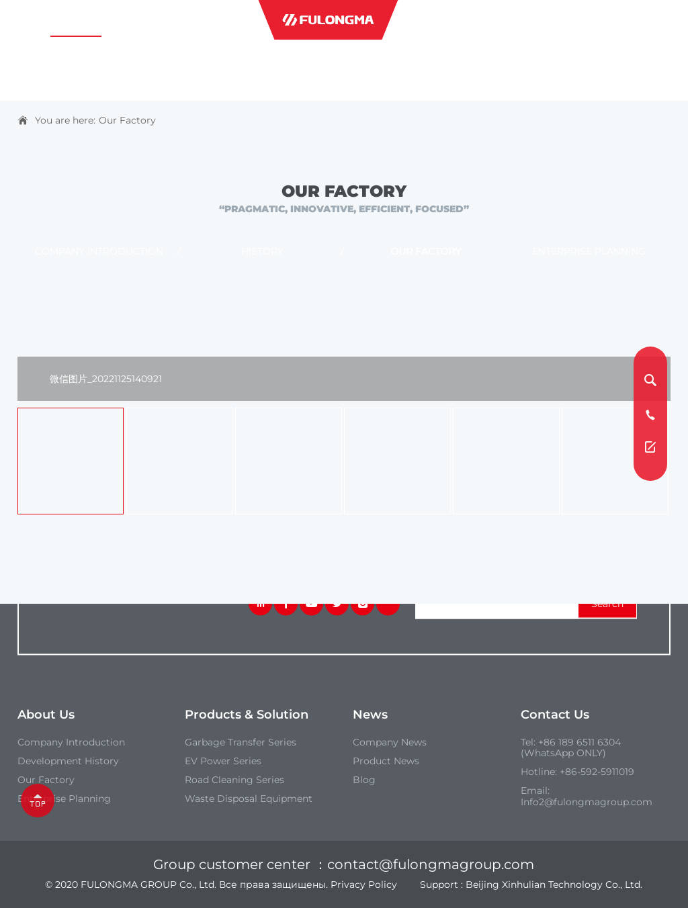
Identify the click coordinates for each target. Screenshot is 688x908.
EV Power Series (223, 761)
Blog (364, 780)
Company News (390, 742)
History (262, 252)
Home (32, 20)
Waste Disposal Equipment (248, 799)
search (607, 604)
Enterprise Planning (589, 252)
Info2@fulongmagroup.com (586, 802)
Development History (68, 761)
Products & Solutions (166, 20)
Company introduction (99, 252)
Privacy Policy (364, 884)
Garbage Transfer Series (240, 742)
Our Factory (127, 120)
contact (595, 20)
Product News (386, 761)
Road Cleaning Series (234, 780)
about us (75, 20)
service (522, 20)
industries (443, 20)
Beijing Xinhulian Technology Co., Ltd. (554, 884)
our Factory (46, 780)
